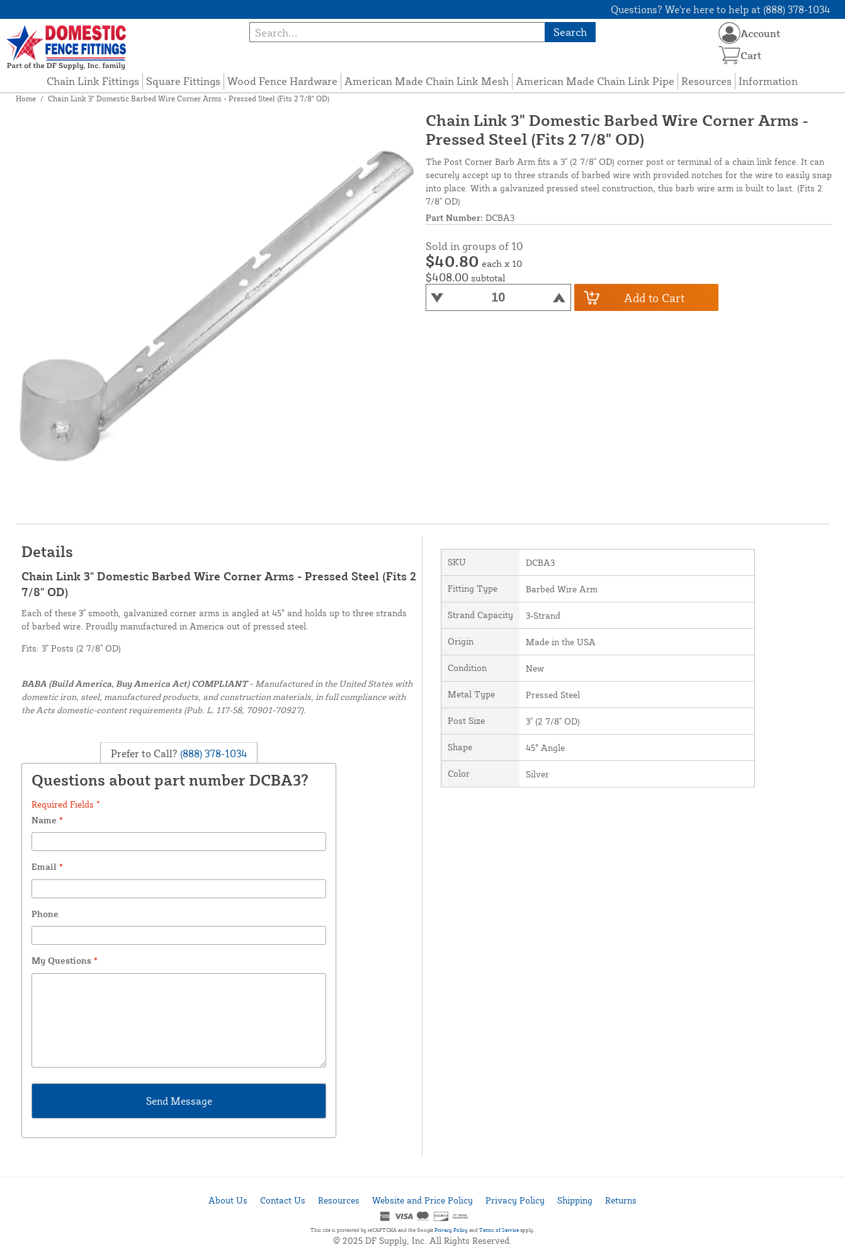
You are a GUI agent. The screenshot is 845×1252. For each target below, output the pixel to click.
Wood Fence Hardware (282, 80)
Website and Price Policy (422, 1200)
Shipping (575, 1200)
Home (26, 98)
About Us (227, 1200)
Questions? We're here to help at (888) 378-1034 (721, 9)
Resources (706, 80)
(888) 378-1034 (212, 753)
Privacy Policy (515, 1200)
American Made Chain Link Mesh (426, 80)
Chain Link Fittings (93, 80)
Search (570, 31)
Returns (621, 1200)
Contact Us (282, 1200)
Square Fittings (183, 80)
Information (768, 80)
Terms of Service (499, 1230)
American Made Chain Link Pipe (595, 80)
